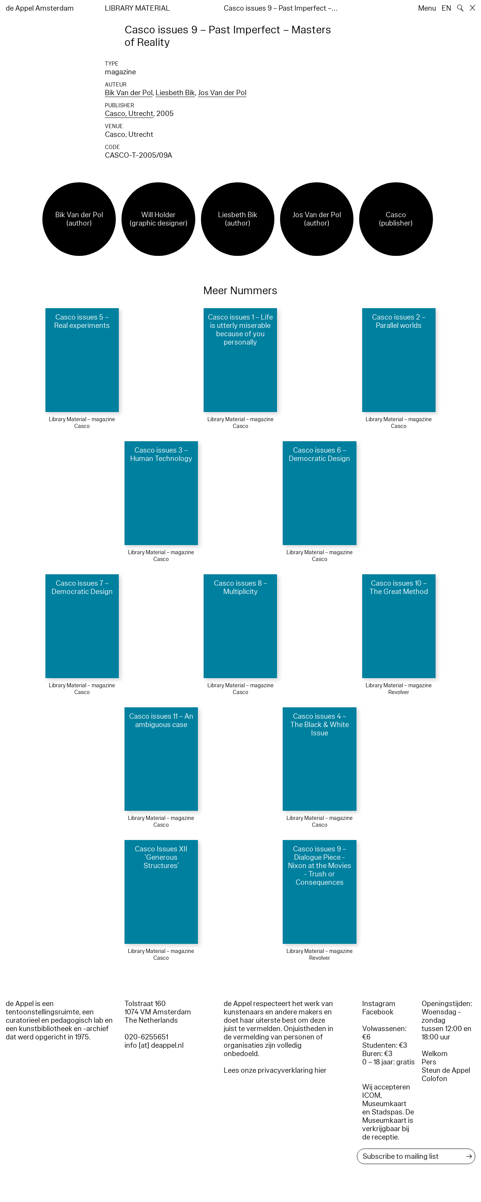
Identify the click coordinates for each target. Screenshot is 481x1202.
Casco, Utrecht (129, 114)
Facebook (378, 1012)
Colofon (434, 1079)
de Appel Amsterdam (40, 8)
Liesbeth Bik (175, 93)
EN (446, 8)
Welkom (435, 1054)
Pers (429, 1062)
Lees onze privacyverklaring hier (275, 1070)
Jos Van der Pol (222, 93)
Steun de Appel (446, 1070)
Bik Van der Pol (129, 93)
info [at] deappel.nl (154, 1045)
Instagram (378, 1004)
